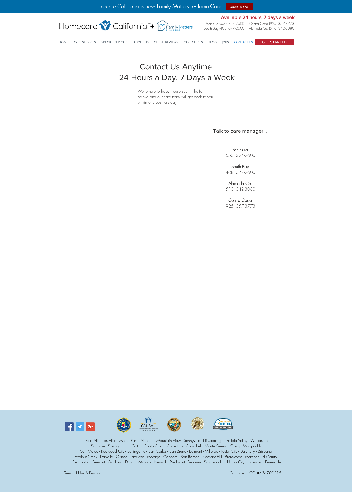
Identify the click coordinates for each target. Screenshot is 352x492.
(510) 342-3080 (281, 28)
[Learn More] (239, 6)
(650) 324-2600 (231, 23)
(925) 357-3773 (281, 23)
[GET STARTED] (274, 42)
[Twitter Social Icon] (80, 426)
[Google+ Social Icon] (90, 426)
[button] (115, 42)
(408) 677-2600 (231, 28)
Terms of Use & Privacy (82, 473)
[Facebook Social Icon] (69, 426)
